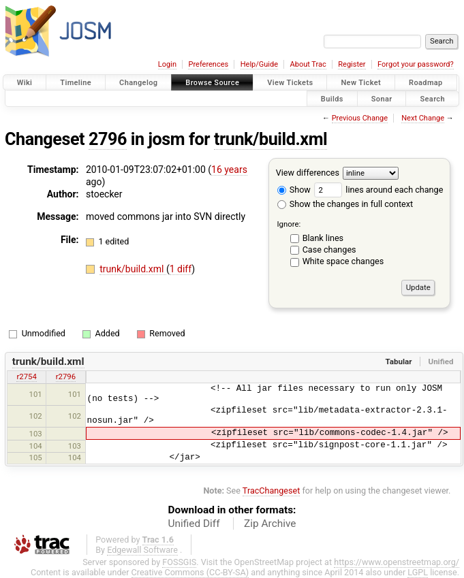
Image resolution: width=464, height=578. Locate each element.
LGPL (417, 572)
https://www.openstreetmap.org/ (396, 562)
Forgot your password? (415, 64)
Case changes (329, 249)
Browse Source (212, 82)
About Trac (308, 64)
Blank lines (323, 238)
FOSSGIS (179, 562)
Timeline (75, 82)
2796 (108, 139)
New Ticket (361, 82)
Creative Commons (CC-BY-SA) (190, 572)
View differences (307, 172)
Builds (332, 98)
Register (351, 64)
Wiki (25, 82)
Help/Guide (259, 64)
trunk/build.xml (270, 139)
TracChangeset (271, 490)
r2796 (66, 376)
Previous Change (360, 118)
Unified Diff (194, 523)
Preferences (208, 64)
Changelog (138, 82)
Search (432, 98)
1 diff (181, 268)
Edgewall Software (142, 550)
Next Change (422, 118)
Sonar (381, 98)
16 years (229, 169)
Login (167, 64)
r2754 (26, 376)
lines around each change (378, 189)
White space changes (343, 261)
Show (294, 189)
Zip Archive (270, 523)
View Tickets (290, 82)
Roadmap (426, 82)
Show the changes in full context (345, 204)
